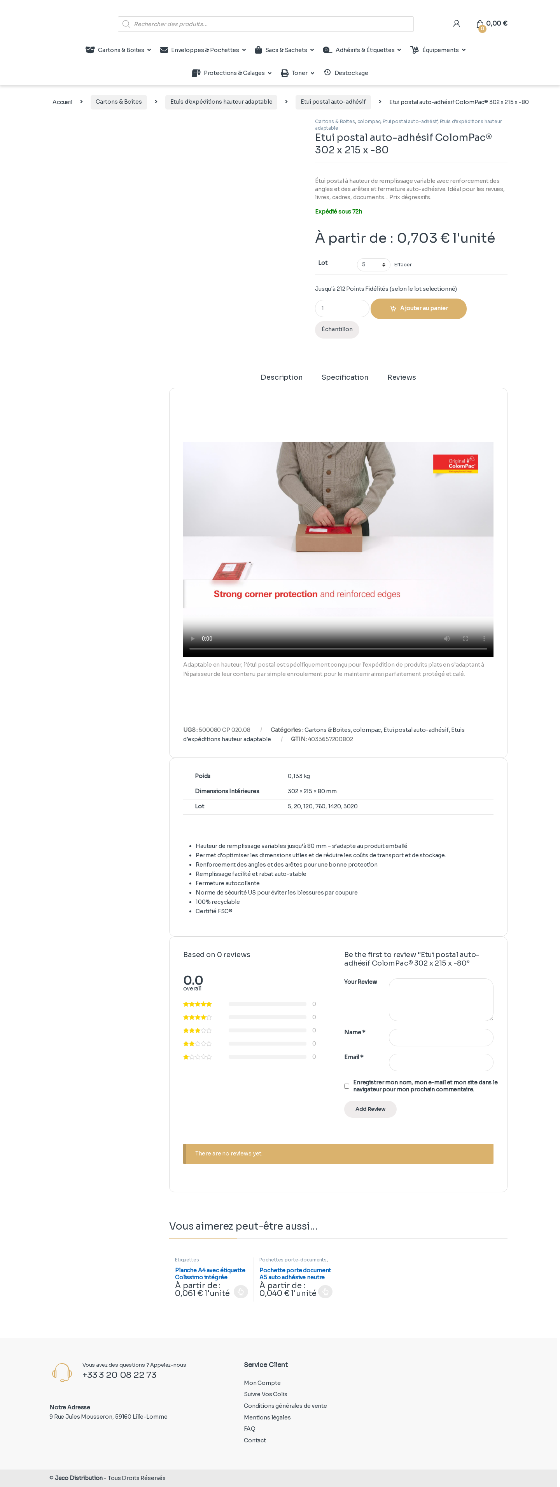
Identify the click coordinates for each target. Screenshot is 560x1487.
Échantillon (337, 329)
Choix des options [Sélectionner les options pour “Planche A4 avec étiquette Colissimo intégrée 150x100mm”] (241, 1291)
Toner (294, 73)
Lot (322, 262)
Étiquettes (187, 1260)
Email (354, 1057)
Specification (345, 378)
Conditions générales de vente (285, 1405)
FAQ (250, 1428)
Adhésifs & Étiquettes (358, 50)
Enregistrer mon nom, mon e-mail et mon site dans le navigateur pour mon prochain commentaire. (425, 1086)
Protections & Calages (228, 73)
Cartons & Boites (114, 50)
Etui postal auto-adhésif (333, 101)
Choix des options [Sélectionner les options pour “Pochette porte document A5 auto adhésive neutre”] (325, 1291)
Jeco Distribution (79, 1478)
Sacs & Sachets (281, 50)
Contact (255, 1440)
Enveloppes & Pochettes (199, 50)
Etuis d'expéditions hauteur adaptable (221, 101)
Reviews (401, 378)
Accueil (62, 101)
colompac (369, 121)
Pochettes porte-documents (293, 1260)
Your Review (360, 981)
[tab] (282, 381)
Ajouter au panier (424, 308)
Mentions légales (267, 1417)
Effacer (402, 265)
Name (355, 1032)
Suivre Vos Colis (265, 1394)
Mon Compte (262, 1382)
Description (282, 378)
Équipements (434, 50)
